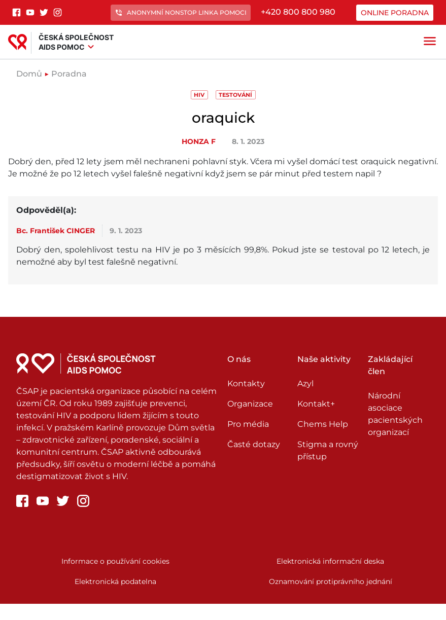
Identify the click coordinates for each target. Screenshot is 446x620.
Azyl (305, 383)
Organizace (250, 404)
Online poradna (395, 12)
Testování (235, 94)
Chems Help (322, 424)
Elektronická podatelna (115, 581)
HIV (199, 94)
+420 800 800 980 (298, 12)
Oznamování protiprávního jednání (330, 581)
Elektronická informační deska (330, 561)
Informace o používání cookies (115, 561)
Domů (29, 74)
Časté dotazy (253, 444)
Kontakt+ (316, 404)
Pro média (248, 424)
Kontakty (246, 383)
